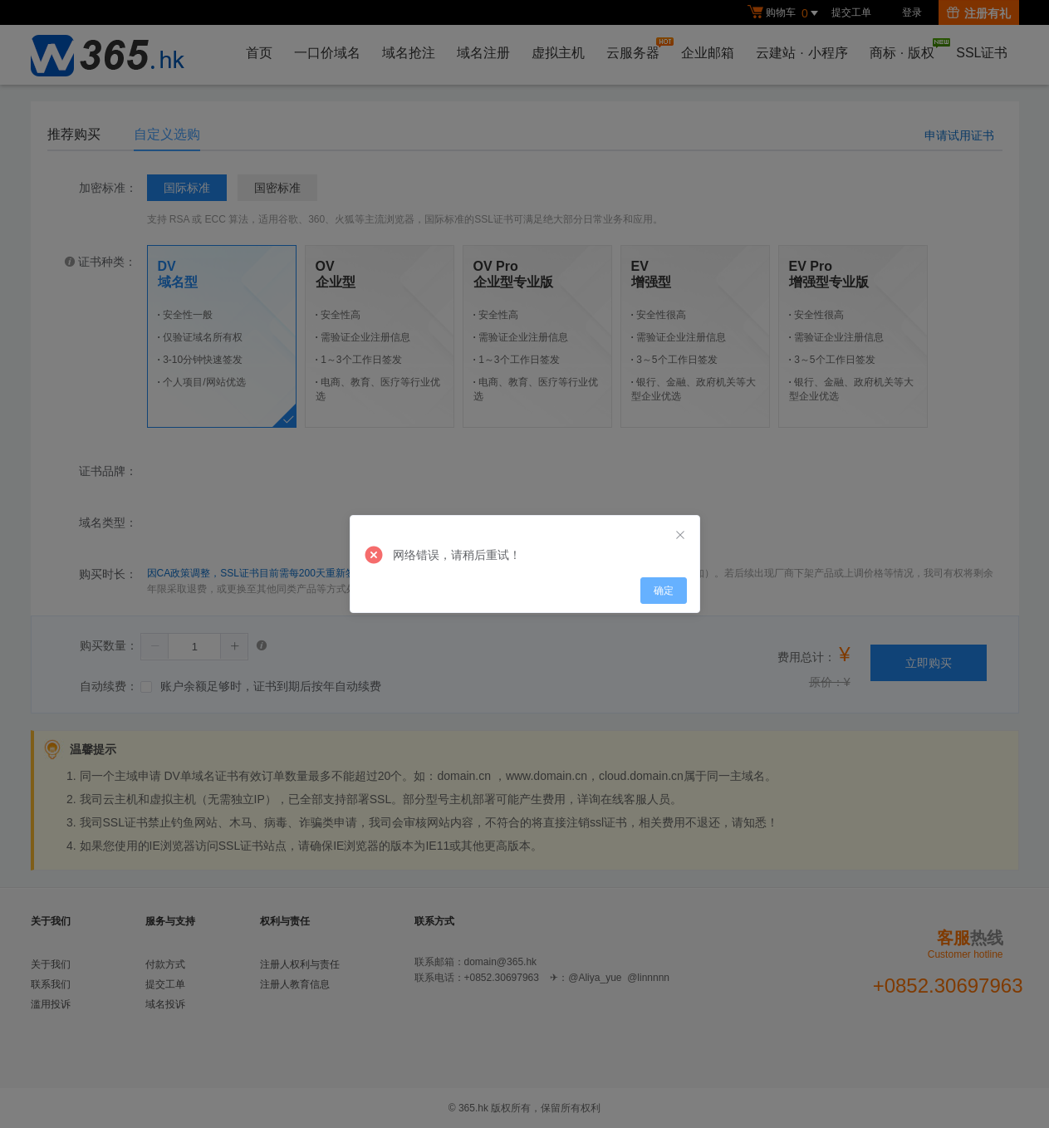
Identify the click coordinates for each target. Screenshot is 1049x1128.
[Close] (680, 535)
